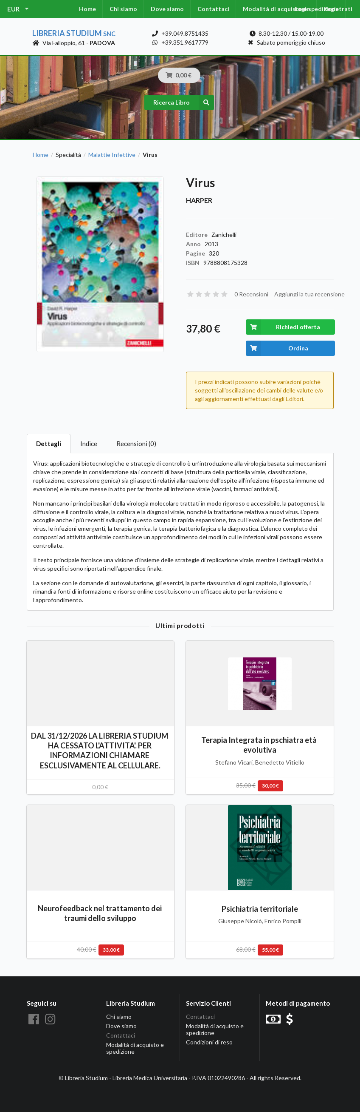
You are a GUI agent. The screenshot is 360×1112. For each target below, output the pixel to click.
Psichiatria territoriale (260, 908)
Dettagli (48, 443)
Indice (88, 443)
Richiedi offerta (283, 327)
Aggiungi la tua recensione (309, 294)
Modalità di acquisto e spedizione (135, 1048)
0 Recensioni (251, 294)
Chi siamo (123, 8)
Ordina (277, 348)
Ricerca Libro (183, 102)
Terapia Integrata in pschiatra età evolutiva (259, 744)
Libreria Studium (73, 33)
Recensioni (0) (136, 443)
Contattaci (213, 8)
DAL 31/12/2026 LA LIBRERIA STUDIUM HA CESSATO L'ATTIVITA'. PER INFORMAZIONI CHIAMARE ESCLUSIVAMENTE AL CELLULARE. (100, 750)
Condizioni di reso (209, 1042)
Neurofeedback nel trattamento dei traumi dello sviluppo (100, 913)
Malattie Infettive (111, 155)
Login (302, 8)
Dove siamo (167, 8)
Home (87, 8)
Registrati (337, 8)
